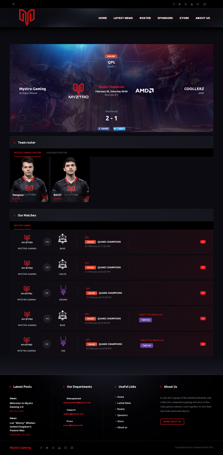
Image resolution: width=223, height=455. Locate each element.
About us (122, 427)
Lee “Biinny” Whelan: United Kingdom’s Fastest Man (23, 426)
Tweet (119, 129)
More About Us (172, 421)
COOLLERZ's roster (56, 153)
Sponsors (122, 415)
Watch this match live (151, 314)
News (13, 398)
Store (120, 421)
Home (120, 397)
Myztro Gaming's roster (27, 153)
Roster (121, 409)
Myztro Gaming (22, 225)
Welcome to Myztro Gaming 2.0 (21, 405)
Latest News (124, 403)
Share (103, 129)
